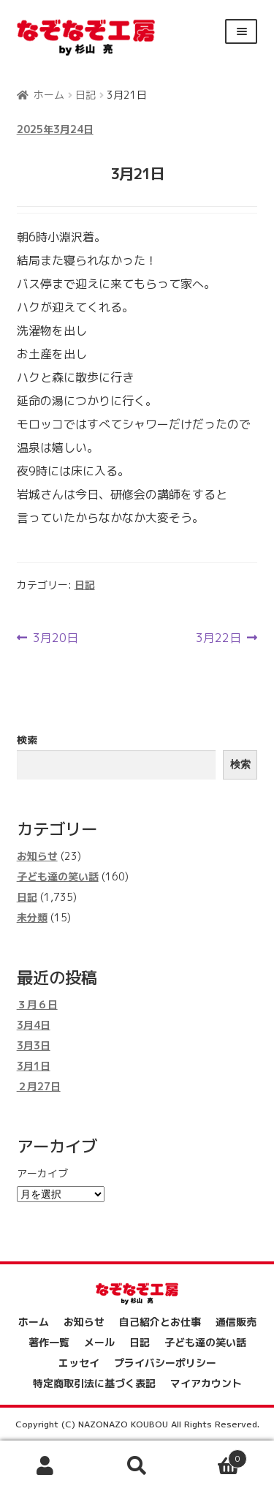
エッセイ (78, 1363)
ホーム (49, 95)
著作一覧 (48, 1342)
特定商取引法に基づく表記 (94, 1383)
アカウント (45, 1466)
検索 (27, 740)
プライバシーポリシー (165, 1363)
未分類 (32, 917)
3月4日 (33, 1025)
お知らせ (37, 856)
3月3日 (33, 1045)
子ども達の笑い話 (58, 876)
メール (99, 1342)
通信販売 (236, 1322)
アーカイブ (42, 1173)
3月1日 (33, 1066)
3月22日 (218, 637)
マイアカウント (206, 1383)
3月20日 (55, 637)
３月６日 (37, 1004)
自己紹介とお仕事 (160, 1322)
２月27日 (39, 1086)
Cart (215, 1456)
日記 (85, 95)
